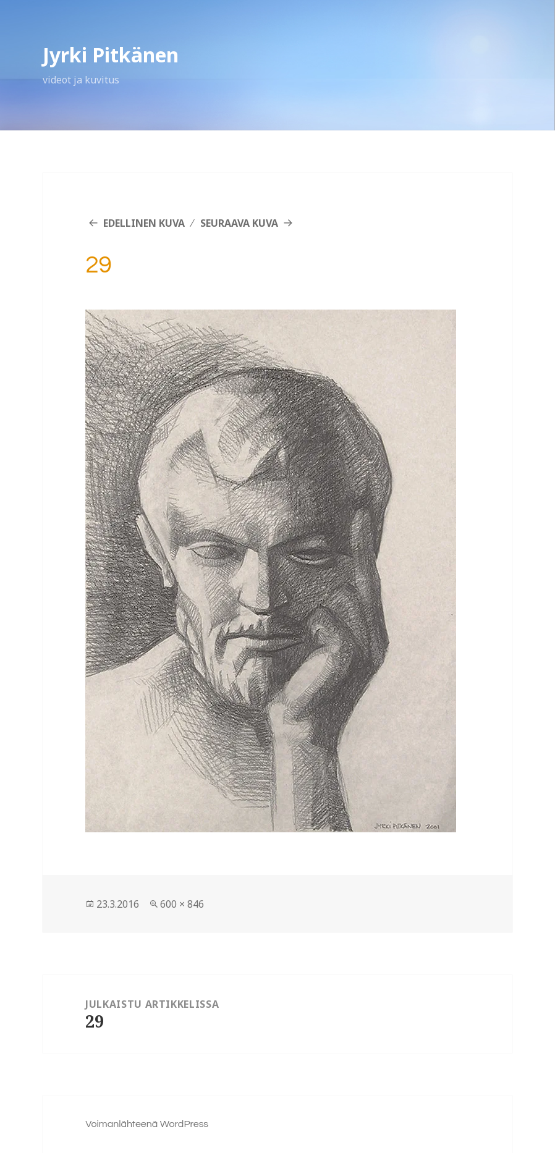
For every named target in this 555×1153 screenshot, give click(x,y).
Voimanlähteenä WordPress (146, 1124)
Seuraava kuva (239, 223)
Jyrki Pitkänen (111, 54)
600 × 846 (182, 904)
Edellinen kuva (144, 223)
